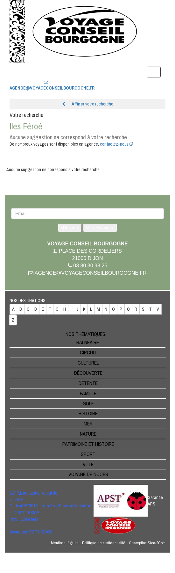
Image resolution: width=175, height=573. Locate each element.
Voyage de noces (88, 474)
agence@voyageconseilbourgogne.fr (87, 273)
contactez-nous (116, 144)
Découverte (88, 372)
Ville (88, 464)
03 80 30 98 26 (46, 71)
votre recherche (87, 104)
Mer (88, 423)
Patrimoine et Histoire (88, 443)
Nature (88, 433)
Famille (88, 393)
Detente (88, 383)
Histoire (88, 413)
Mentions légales (65, 543)
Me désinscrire (100, 227)
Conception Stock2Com (147, 543)
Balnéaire (87, 342)
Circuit (88, 352)
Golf (88, 403)
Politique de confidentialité (103, 543)
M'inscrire (69, 227)
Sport (88, 454)
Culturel (88, 362)
